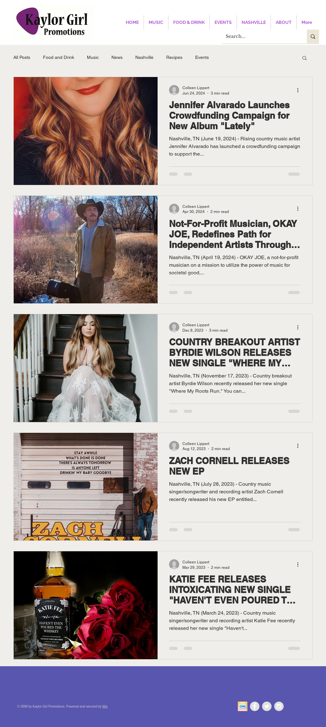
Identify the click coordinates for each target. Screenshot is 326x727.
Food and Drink (58, 57)
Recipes (174, 57)
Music (93, 57)
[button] (304, 58)
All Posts (21, 57)
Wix (105, 706)
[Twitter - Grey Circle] (267, 706)
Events (202, 57)
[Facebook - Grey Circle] (254, 706)
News (117, 57)
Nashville (144, 57)
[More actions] (300, 90)
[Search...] (260, 36)
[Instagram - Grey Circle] (279, 706)
